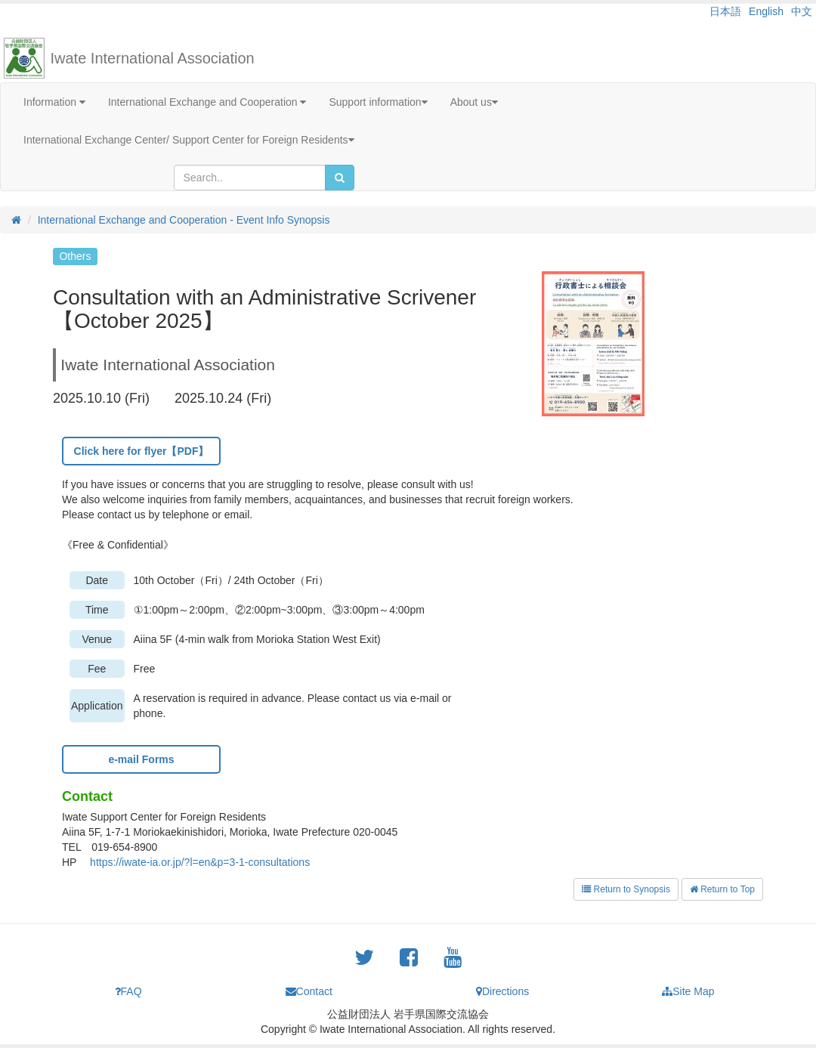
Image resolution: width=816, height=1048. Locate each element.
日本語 (725, 11)
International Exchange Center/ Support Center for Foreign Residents (188, 140)
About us (474, 102)
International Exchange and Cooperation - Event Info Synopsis (184, 220)
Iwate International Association (153, 58)
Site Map (688, 991)
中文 (801, 11)
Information (54, 102)
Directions (502, 991)
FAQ (128, 991)
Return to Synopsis (626, 889)
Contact (309, 991)
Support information (378, 102)
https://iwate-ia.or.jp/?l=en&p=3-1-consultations (200, 862)
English (766, 11)
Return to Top (722, 889)
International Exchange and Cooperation (207, 102)
